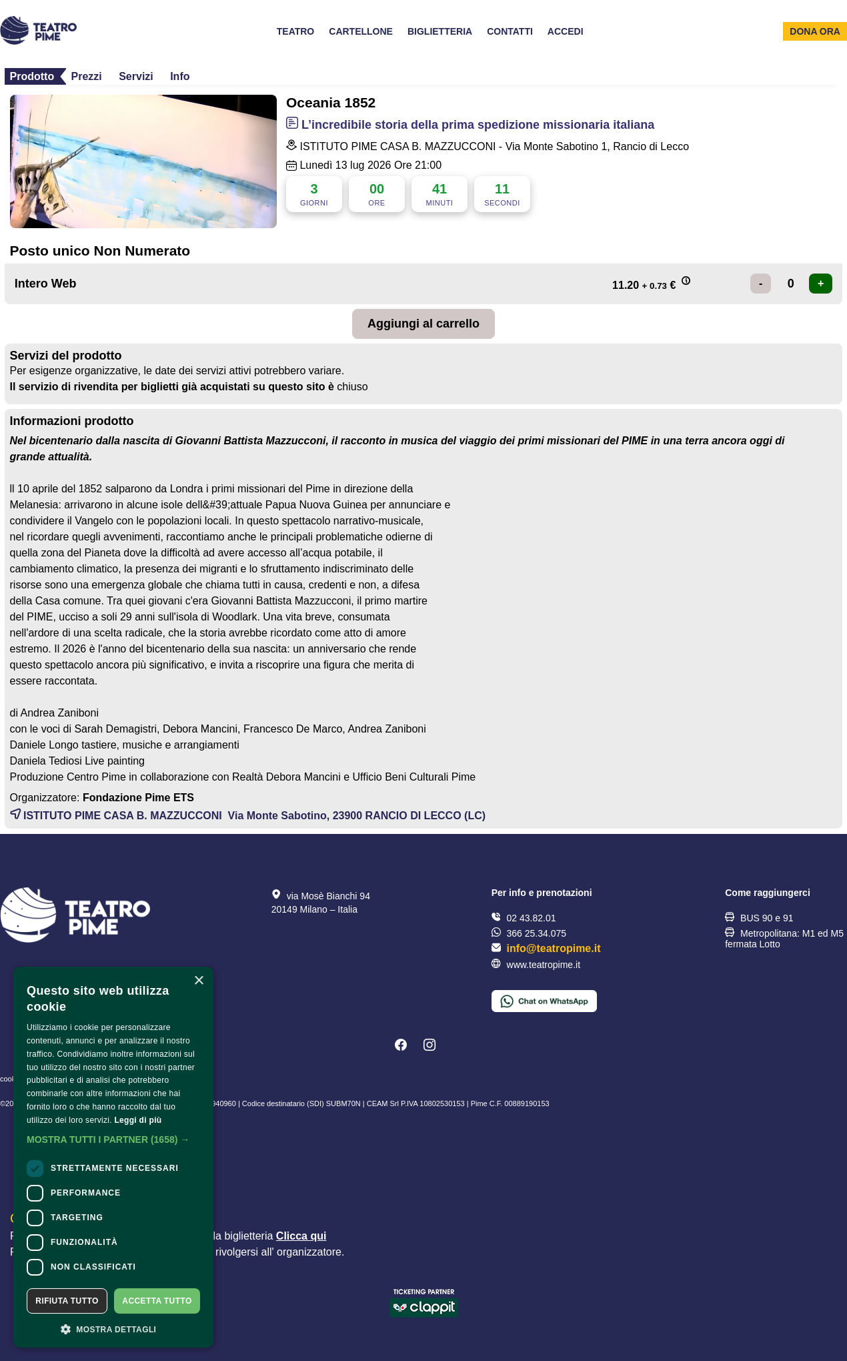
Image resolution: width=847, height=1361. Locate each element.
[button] (113, 1139)
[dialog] (113, 1157)
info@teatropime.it (554, 948)
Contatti (510, 31)
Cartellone (361, 31)
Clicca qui (301, 1236)
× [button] (198, 981)
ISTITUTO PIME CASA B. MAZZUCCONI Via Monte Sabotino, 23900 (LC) (248, 815)
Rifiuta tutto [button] (66, 1301)
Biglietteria (439, 31)
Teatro (296, 31)
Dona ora (815, 31)
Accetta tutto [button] (156, 1301)
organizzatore (309, 1252)
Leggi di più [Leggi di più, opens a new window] (137, 1120)
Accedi (566, 31)
